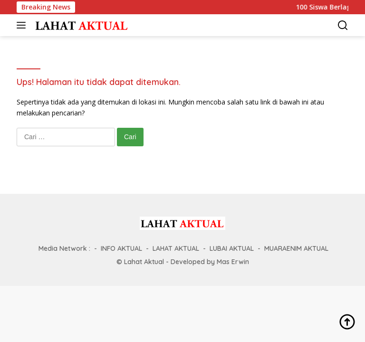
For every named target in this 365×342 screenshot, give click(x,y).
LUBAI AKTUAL (232, 248)
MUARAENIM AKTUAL (296, 248)
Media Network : (64, 248)
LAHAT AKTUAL (176, 248)
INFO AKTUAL (121, 248)
